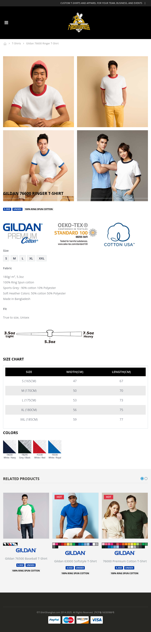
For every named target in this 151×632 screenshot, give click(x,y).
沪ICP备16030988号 (104, 612)
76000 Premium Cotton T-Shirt (125, 561)
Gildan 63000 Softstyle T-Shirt (75, 561)
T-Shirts (16, 43)
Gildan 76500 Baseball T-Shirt (26, 558)
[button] (142, 478)
